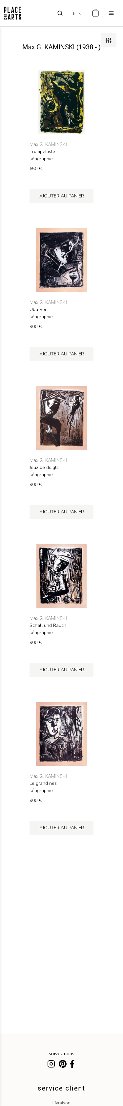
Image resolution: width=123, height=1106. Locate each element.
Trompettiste (42, 151)
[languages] (78, 13)
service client (61, 1088)
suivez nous (61, 1053)
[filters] (108, 40)
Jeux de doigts (44, 467)
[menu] (111, 13)
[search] (60, 13)
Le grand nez (43, 783)
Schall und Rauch (48, 625)
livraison (61, 1102)
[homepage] (12, 13)
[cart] (95, 13)
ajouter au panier (61, 196)
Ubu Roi (38, 309)
